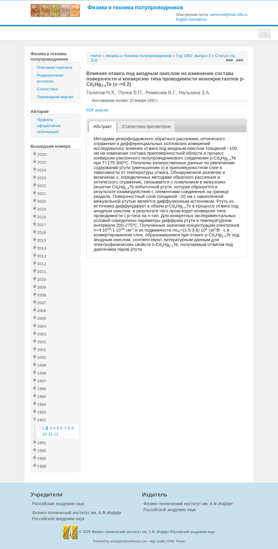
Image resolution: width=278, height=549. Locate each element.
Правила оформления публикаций (49, 125)
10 (44, 434)
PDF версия (97, 110)
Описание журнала (54, 67)
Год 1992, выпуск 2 (193, 55)
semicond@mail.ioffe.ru (228, 15)
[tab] (103, 126)
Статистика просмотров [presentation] (146, 126)
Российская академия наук (58, 503)
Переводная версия (55, 97)
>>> (239, 60)
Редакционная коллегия (50, 78)
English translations (191, 19)
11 (50, 434)
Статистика (47, 89)
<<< (229, 60)
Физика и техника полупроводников (135, 7)
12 (56, 434)
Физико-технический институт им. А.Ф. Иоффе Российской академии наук (153, 532)
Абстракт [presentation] (102, 126)
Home (96, 55)
